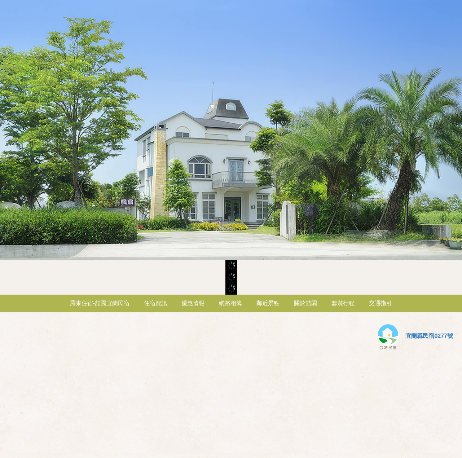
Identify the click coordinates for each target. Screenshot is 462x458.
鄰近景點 (268, 303)
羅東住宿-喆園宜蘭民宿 (99, 303)
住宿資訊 (155, 303)
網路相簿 (230, 303)
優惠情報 (192, 303)
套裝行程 (343, 303)
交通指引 (380, 303)
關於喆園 (305, 303)
